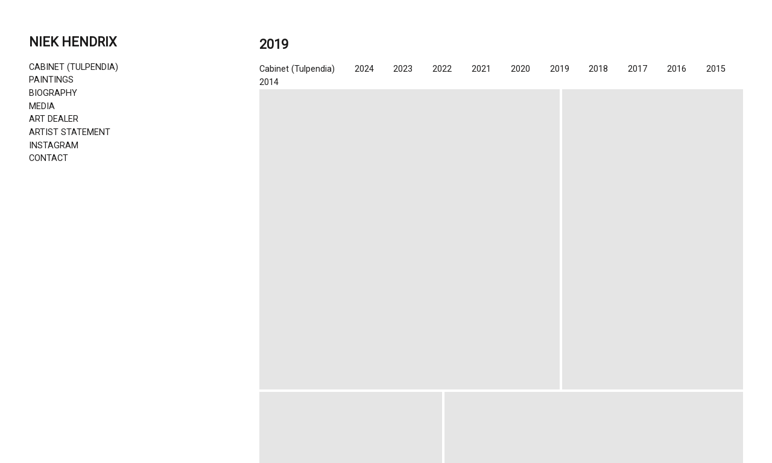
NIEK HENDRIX (73, 41)
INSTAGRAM (53, 145)
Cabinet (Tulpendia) (297, 69)
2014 (269, 82)
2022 (442, 69)
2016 (676, 69)
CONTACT (48, 158)
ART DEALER (53, 119)
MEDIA (42, 106)
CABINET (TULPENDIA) (73, 67)
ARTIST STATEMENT (69, 132)
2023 (403, 69)
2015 (716, 69)
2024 (364, 69)
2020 (520, 69)
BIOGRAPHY (53, 93)
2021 (481, 69)
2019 (559, 69)
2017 (637, 69)
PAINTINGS (51, 80)
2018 (598, 69)
